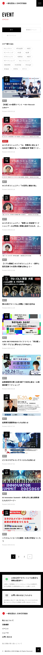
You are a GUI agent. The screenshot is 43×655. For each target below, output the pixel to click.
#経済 (29, 56)
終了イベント (11, 35)
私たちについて (8, 620)
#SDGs (15, 69)
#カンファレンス (24, 60)
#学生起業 (19, 48)
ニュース (5, 633)
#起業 (27, 52)
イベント (5, 629)
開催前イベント (31, 30)
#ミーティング (8, 52)
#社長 (19, 52)
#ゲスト (24, 69)
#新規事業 (7, 65)
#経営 (29, 48)
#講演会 (20, 56)
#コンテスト (8, 48)
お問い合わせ (7, 637)
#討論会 (6, 69)
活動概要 (5, 624)
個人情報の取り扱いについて (12, 643)
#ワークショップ (9, 60)
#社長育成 (18, 65)
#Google (28, 65)
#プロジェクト (8, 56)
